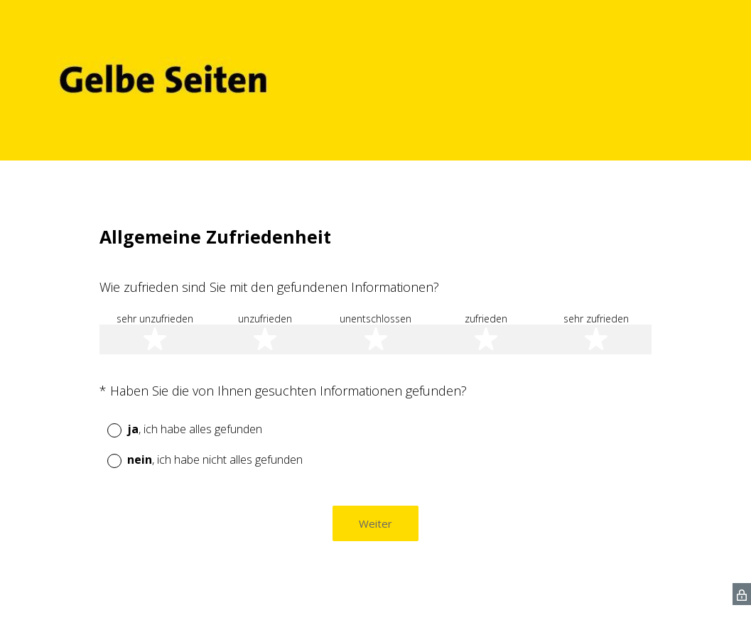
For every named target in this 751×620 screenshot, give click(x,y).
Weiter (375, 523)
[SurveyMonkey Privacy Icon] (741, 594)
